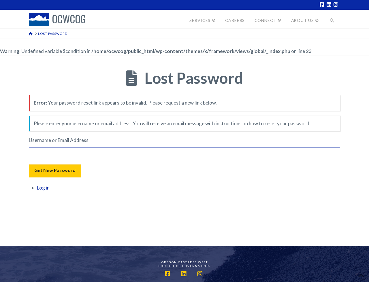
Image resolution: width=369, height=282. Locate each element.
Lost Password (193, 78)
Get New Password (55, 170)
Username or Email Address (59, 140)
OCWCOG (69, 19)
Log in (43, 188)
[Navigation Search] (332, 19)
